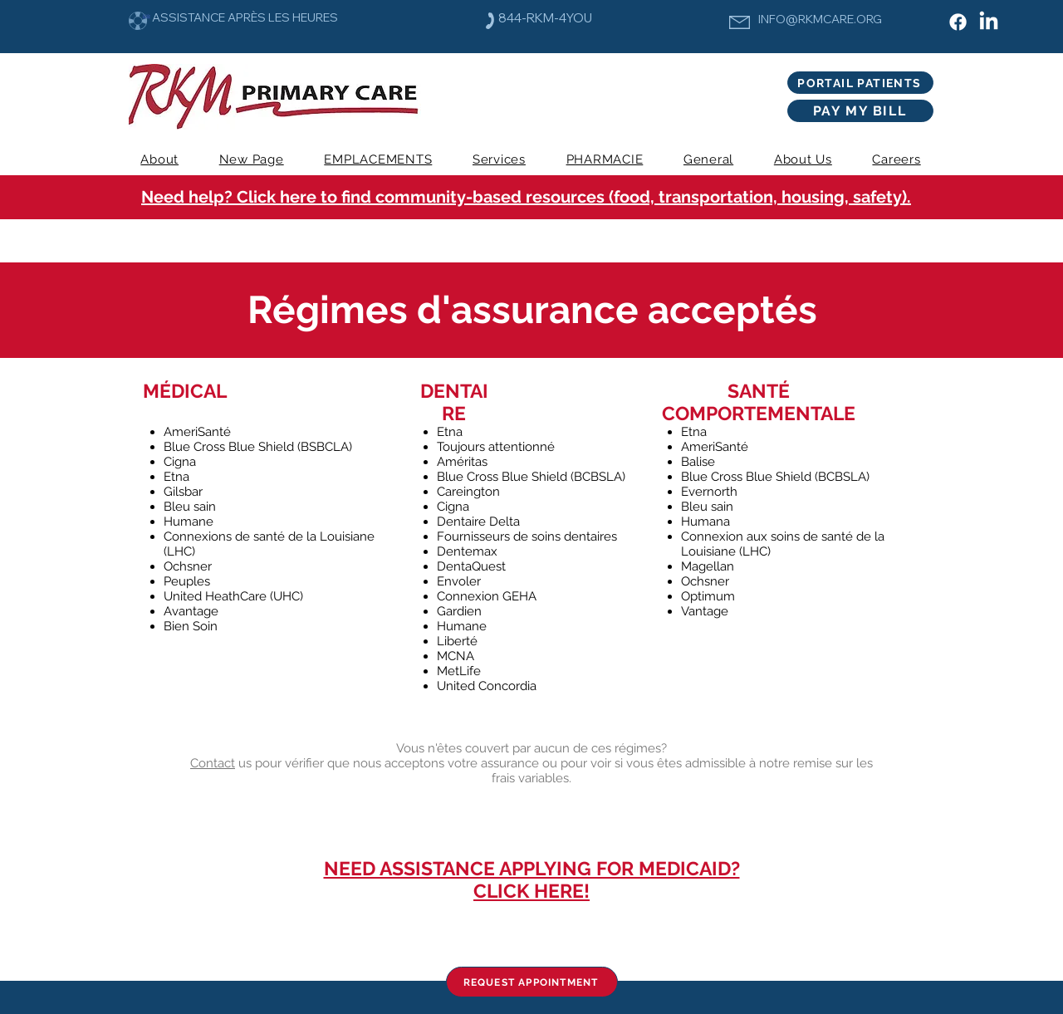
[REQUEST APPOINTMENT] (532, 982)
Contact (212, 763)
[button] (499, 159)
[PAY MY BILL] (860, 111)
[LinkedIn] (988, 22)
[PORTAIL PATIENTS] (860, 82)
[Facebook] (958, 22)
